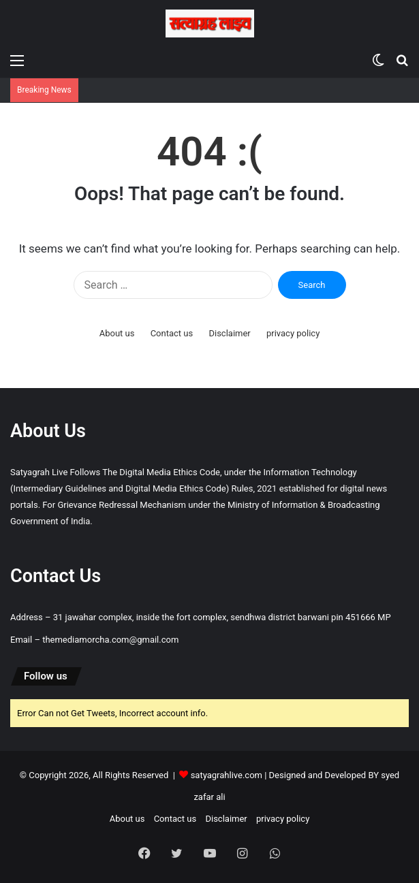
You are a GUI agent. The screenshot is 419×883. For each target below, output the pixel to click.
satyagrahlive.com (226, 775)
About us (117, 333)
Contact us (172, 333)
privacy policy (293, 333)
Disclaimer (229, 333)
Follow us (45, 676)
